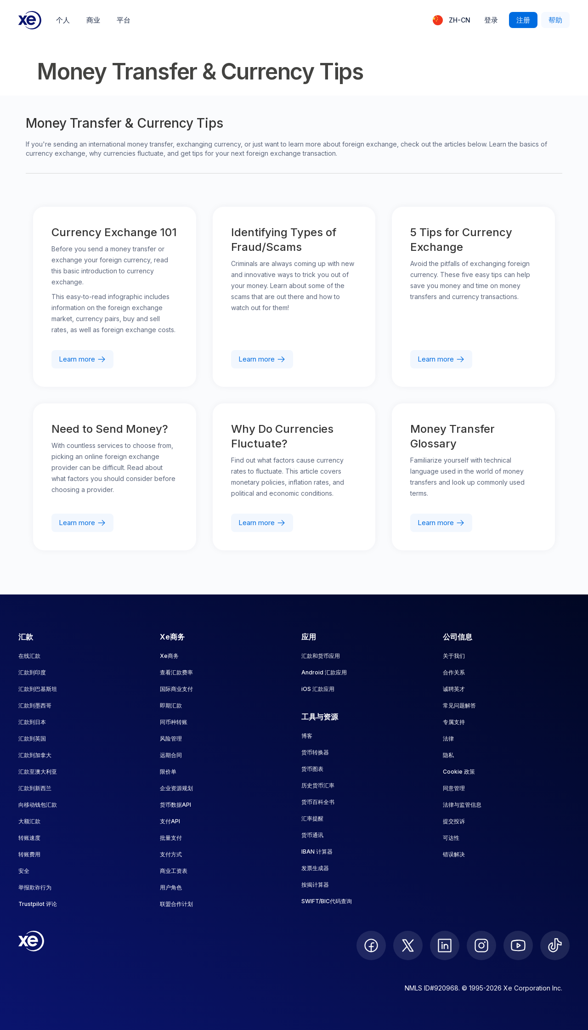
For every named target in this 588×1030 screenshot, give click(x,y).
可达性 (451, 837)
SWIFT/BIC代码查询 (326, 901)
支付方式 (171, 854)
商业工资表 (173, 870)
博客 (306, 735)
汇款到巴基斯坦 (37, 688)
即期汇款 (171, 705)
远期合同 (171, 755)
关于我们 (454, 655)
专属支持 (454, 722)
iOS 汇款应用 (317, 688)
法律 (448, 738)
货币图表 (312, 768)
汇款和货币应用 (320, 655)
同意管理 (454, 788)
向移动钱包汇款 (37, 804)
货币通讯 (312, 835)
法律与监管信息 (462, 804)
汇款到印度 (32, 672)
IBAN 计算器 (317, 851)
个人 (63, 20)
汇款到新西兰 (34, 788)
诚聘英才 (454, 688)
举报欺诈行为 (34, 887)
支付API (170, 821)
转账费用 (29, 854)
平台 (123, 20)
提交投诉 (454, 821)
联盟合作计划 (176, 903)
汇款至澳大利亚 (37, 771)
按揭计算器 (315, 884)
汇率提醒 (312, 818)
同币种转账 (173, 722)
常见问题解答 (459, 705)
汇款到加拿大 (34, 755)
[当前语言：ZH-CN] (451, 20)
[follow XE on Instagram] (481, 945)
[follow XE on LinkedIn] (444, 945)
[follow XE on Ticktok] (555, 945)
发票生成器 (315, 868)
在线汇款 (29, 655)
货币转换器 (315, 752)
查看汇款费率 (176, 672)
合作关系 (454, 672)
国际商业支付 (176, 688)
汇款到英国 (32, 738)
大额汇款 (29, 821)
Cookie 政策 (459, 771)
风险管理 (171, 738)
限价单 (168, 771)
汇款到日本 (32, 722)
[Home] (29, 20)
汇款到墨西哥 (34, 705)
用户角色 (171, 887)
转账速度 (29, 837)
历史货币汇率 (317, 785)
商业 (93, 20)
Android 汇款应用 (324, 672)
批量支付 (171, 837)
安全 (23, 870)
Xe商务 (169, 655)
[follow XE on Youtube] (518, 945)
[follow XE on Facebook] (371, 945)
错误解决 (454, 854)
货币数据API (175, 804)
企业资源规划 (176, 788)
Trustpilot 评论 (37, 903)
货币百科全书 (317, 801)
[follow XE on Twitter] (408, 945)
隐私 (448, 755)
